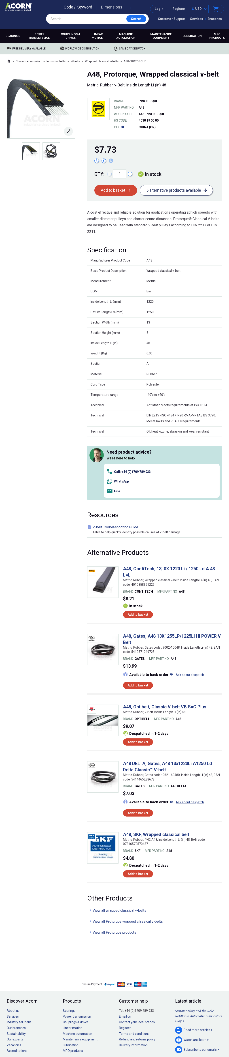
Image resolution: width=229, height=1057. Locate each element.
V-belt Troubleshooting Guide (155, 466)
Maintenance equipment (161, 35)
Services (196, 19)
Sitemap (84, 1040)
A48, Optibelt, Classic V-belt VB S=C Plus (164, 643)
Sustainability (16, 970)
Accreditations (17, 987)
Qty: (99, 174)
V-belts (75, 61)
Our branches (16, 965)
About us (13, 947)
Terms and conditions (134, 970)
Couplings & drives (71, 35)
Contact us (193, 1044)
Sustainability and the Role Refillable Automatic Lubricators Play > (198, 953)
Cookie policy (119, 1040)
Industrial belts (56, 61)
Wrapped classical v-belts (102, 61)
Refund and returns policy (137, 976)
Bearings (13, 36)
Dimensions (111, 7)
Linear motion (97, 35)
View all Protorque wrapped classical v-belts (128, 858)
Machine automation (126, 35)
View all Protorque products (114, 869)
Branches (215, 19)
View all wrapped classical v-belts (119, 847)
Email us (125, 953)
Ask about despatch (190, 611)
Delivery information (133, 982)
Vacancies (14, 982)
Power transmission (39, 35)
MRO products (217, 35)
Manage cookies (139, 1040)
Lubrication (192, 36)
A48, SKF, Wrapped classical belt (156, 771)
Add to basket (113, 190)
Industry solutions (19, 959)
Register (178, 9)
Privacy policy (100, 1040)
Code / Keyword (78, 7)
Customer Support (171, 19)
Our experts (15, 976)
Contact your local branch (137, 959)
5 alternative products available (173, 190)
